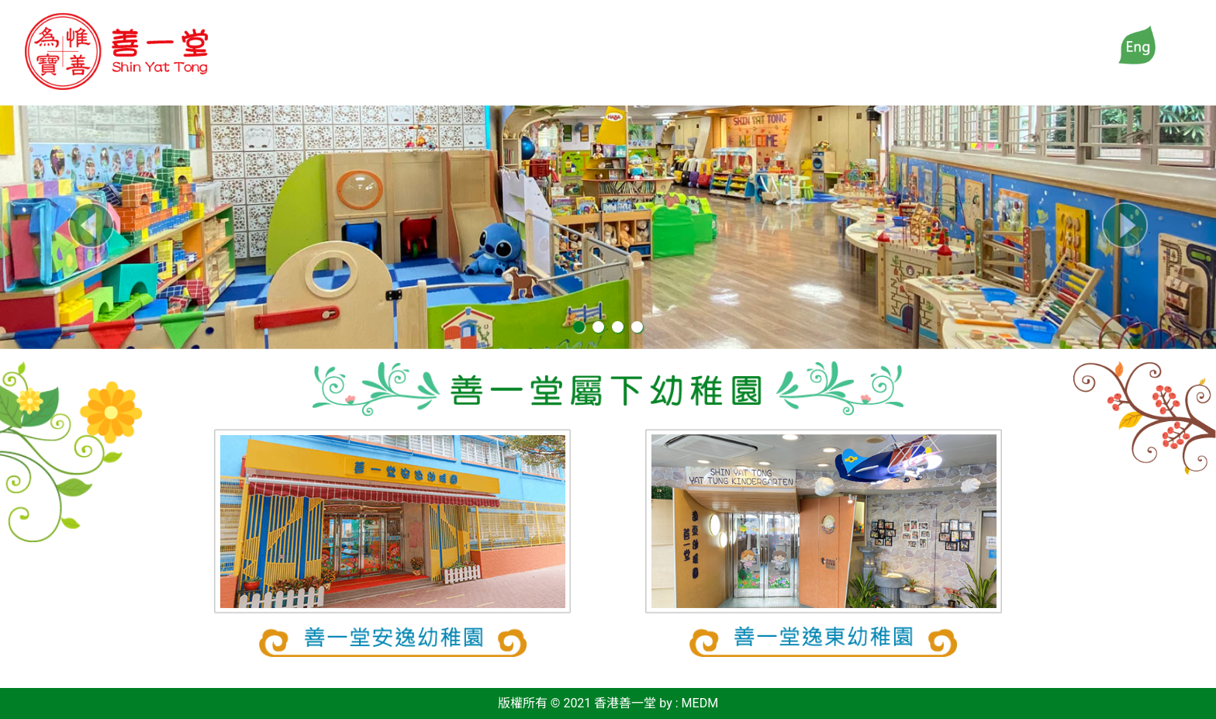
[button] (91, 225)
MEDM (700, 703)
